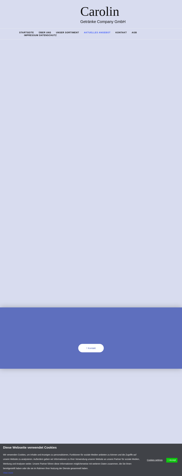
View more (8, 473)
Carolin (99, 11)
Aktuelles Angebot (97, 32)
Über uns (45, 32)
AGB (134, 32)
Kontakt (121, 32)
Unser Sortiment (67, 32)
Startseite (26, 32)
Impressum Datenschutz (40, 35)
